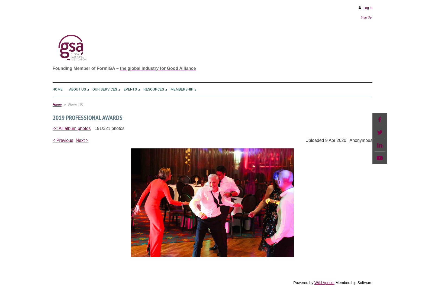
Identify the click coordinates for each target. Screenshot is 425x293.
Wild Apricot (324, 282)
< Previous (63, 140)
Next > (82, 140)
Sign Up (366, 17)
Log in (367, 7)
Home (57, 104)
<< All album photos (72, 128)
